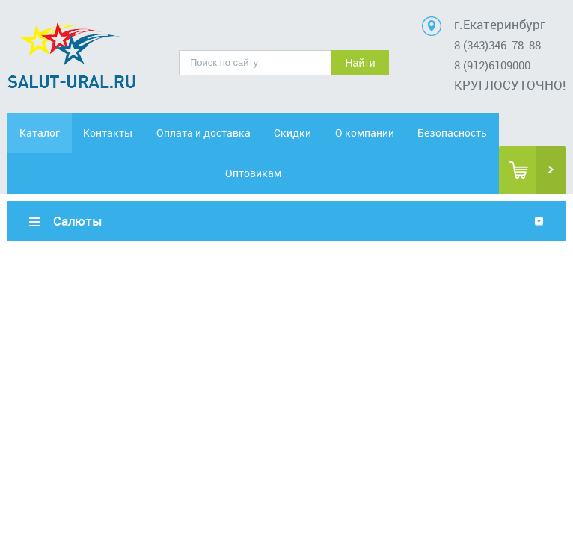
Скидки (292, 133)
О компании (364, 133)
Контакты (107, 133)
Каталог (39, 133)
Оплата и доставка (203, 133)
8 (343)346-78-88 (497, 44)
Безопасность (452, 133)
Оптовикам (253, 173)
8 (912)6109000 (492, 65)
